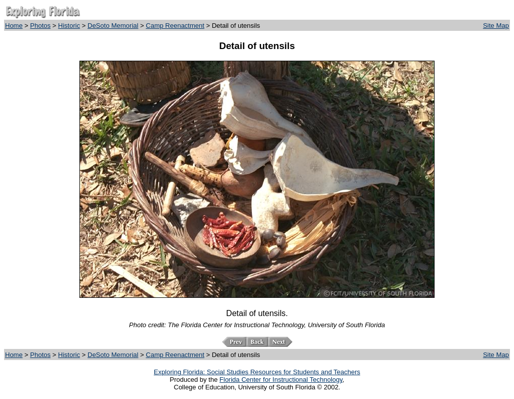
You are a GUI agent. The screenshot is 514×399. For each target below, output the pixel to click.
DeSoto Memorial (113, 25)
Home (14, 25)
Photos (40, 25)
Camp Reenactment (175, 25)
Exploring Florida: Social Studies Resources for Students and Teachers (257, 372)
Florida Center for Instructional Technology (281, 379)
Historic (69, 25)
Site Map (496, 25)
